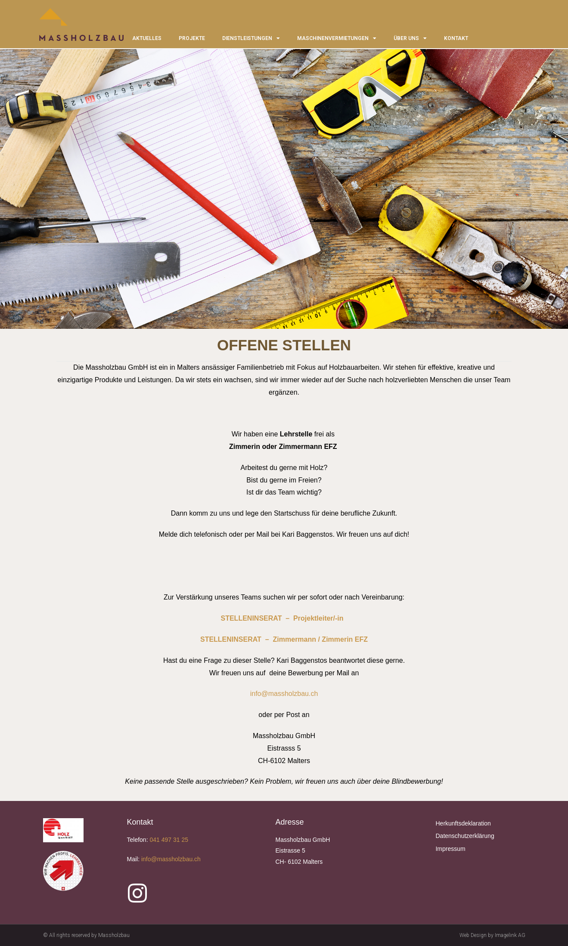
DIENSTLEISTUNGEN (251, 38)
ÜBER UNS (410, 38)
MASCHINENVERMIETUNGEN (336, 38)
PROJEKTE (192, 38)
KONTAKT (456, 38)
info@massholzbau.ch (284, 693)
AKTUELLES (146, 38)
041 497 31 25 (168, 839)
